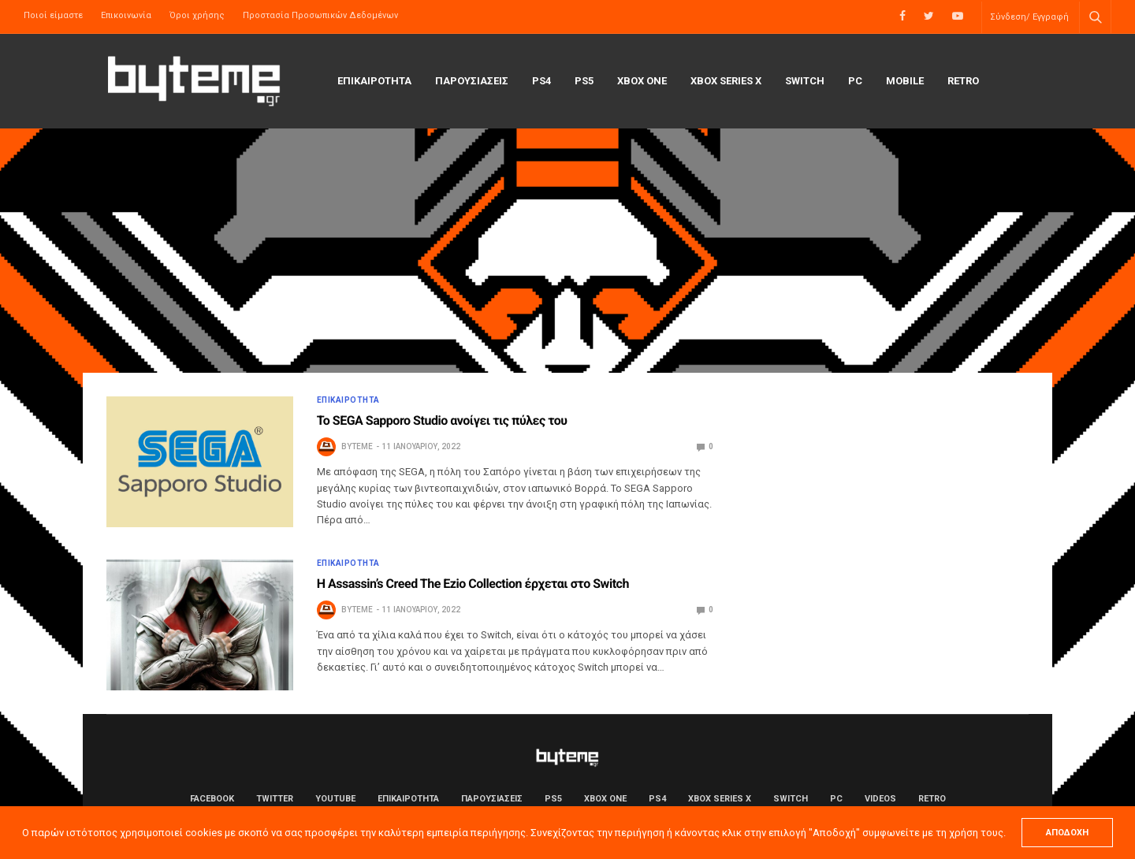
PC (855, 81)
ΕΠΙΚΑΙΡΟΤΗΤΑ (374, 81)
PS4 (541, 81)
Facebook (212, 799)
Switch (804, 81)
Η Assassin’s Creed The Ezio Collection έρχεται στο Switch (473, 583)
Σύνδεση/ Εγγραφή (1029, 17)
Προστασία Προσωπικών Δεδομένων (320, 15)
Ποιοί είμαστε (53, 15)
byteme (357, 446)
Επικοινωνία (126, 15)
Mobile (905, 81)
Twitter (274, 799)
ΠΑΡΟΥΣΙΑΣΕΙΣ (471, 81)
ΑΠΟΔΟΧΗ (1067, 832)
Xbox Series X (725, 81)
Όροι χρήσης (197, 15)
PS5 (584, 81)
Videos (880, 799)
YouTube (335, 799)
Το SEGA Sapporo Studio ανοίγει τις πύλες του (442, 420)
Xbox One (642, 81)
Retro (963, 81)
